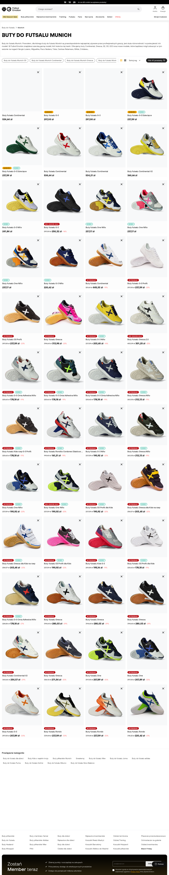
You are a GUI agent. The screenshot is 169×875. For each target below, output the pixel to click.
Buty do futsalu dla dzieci (13, 758)
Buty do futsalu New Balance (82, 763)
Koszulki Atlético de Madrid (96, 849)
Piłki (31, 849)
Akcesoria (100, 17)
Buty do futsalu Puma (12, 763)
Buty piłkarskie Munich (62, 758)
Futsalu (72, 17)
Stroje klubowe (160, 17)
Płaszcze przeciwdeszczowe (153, 836)
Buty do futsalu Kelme (34, 763)
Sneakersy (80, 758)
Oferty (118, 17)
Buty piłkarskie (27, 17)
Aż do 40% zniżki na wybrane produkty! (92, 2)
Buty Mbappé (8, 849)
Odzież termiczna (120, 836)
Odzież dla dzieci (65, 849)
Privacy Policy (135, 871)
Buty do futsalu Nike (97, 758)
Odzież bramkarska (149, 844)
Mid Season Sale (10, 17)
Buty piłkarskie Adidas (39, 840)
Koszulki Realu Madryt (94, 840)
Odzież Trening (119, 840)
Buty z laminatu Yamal (39, 836)
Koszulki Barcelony (93, 844)
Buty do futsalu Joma (119, 758)
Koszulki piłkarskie (121, 849)
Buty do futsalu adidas (141, 758)
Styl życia (89, 17)
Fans (80, 17)
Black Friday (146, 849)
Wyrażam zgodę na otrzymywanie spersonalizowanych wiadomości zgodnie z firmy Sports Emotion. (134, 870)
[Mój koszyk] (163, 9)
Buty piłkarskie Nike (38, 844)
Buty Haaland (7, 844)
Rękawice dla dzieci (66, 840)
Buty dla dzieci (64, 836)
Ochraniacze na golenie (151, 840)
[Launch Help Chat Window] (159, 864)
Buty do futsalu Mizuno (57, 763)
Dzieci (109, 17)
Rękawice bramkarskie (46, 17)
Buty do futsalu (8, 27)
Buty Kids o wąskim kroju (38, 758)
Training (62, 17)
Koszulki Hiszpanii (120, 844)
